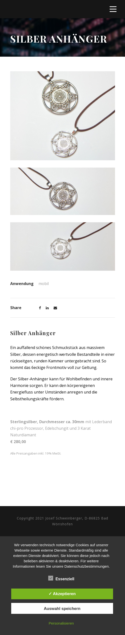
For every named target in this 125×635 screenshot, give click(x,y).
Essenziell (61, 578)
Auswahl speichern (62, 608)
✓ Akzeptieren (62, 593)
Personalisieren (61, 623)
